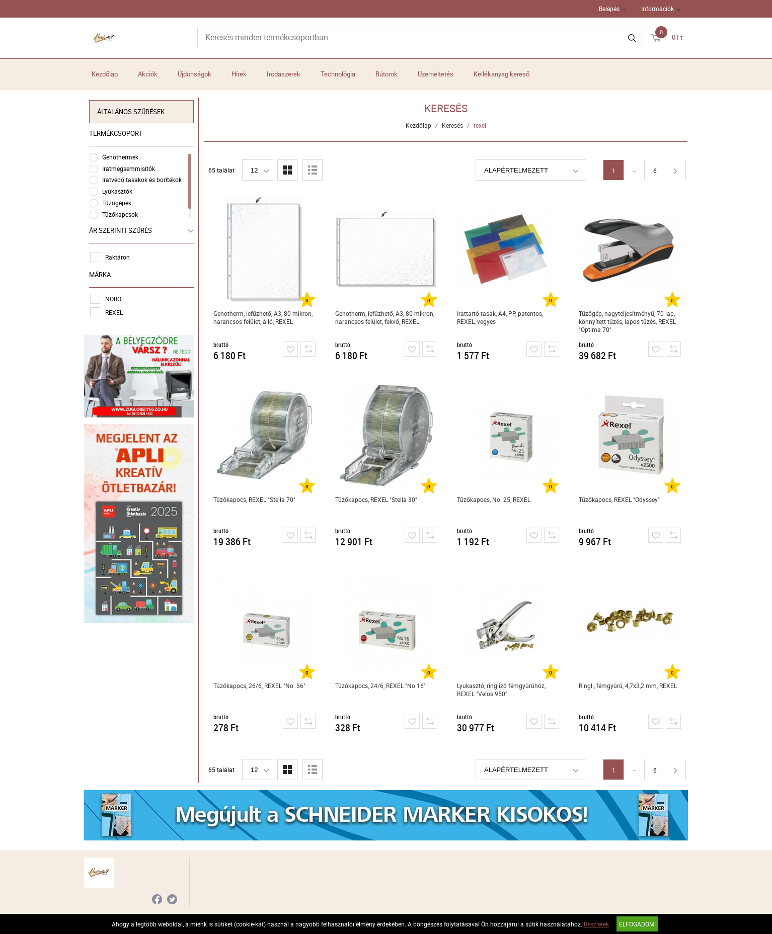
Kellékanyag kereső (501, 73)
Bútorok (386, 73)
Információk (657, 9)
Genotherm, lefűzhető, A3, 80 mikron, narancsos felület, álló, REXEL (263, 317)
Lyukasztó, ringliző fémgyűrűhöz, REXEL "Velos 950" (501, 690)
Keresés (452, 125)
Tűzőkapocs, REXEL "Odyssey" (619, 499)
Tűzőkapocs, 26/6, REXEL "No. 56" (259, 686)
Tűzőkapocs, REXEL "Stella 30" (376, 499)
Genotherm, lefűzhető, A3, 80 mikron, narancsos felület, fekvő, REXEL (384, 317)
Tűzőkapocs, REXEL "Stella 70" (254, 499)
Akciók (148, 73)
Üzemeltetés (435, 73)
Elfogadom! (637, 924)
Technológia (338, 73)
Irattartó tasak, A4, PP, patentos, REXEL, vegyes (500, 317)
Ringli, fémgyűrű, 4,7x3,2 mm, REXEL (628, 686)
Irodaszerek (283, 73)
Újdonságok (194, 73)
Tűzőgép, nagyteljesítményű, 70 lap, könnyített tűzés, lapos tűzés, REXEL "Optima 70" (627, 321)
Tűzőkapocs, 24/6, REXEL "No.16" (380, 686)
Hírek (239, 73)
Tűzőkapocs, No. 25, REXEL (493, 499)
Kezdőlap (105, 73)
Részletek (596, 924)
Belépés (609, 9)
